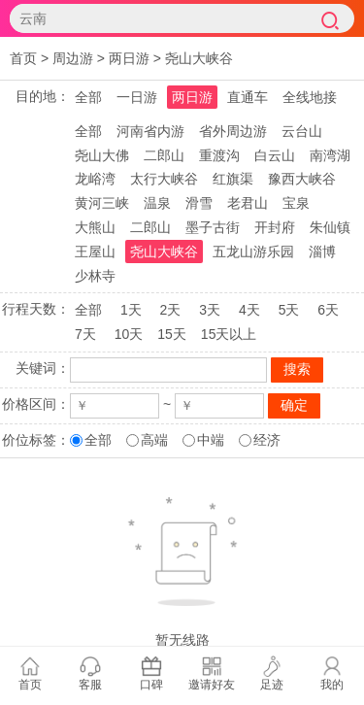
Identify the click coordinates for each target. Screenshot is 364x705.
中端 (210, 440)
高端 (154, 440)
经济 (267, 440)
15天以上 (229, 334)
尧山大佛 (102, 155)
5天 (289, 310)
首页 (23, 58)
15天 (171, 334)
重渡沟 (219, 155)
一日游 (136, 97)
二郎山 (164, 155)
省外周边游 (233, 131)
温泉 (157, 203)
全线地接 (309, 97)
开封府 (274, 227)
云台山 (301, 131)
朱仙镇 (330, 227)
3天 (209, 310)
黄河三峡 (102, 203)
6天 (328, 310)
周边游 (72, 58)
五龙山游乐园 (253, 251)
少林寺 (95, 276)
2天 (171, 310)
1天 (131, 310)
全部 (88, 97)
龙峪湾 (95, 178)
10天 (129, 334)
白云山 (274, 155)
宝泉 (296, 203)
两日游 (129, 58)
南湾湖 (330, 155)
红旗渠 (233, 178)
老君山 (247, 203)
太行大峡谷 (164, 178)
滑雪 (199, 203)
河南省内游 (150, 131)
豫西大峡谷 (302, 178)
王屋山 (95, 251)
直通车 (247, 97)
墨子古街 (212, 227)
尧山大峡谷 (199, 58)
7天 (85, 334)
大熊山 (95, 227)
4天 (249, 310)
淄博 (322, 251)
